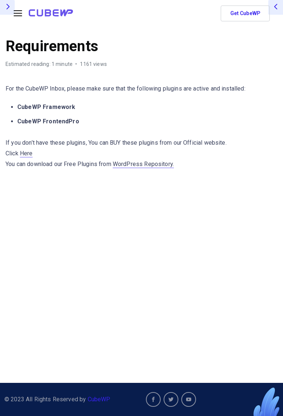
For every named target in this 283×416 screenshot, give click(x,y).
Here (26, 153)
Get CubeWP (245, 13)
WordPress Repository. (143, 164)
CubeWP (99, 399)
